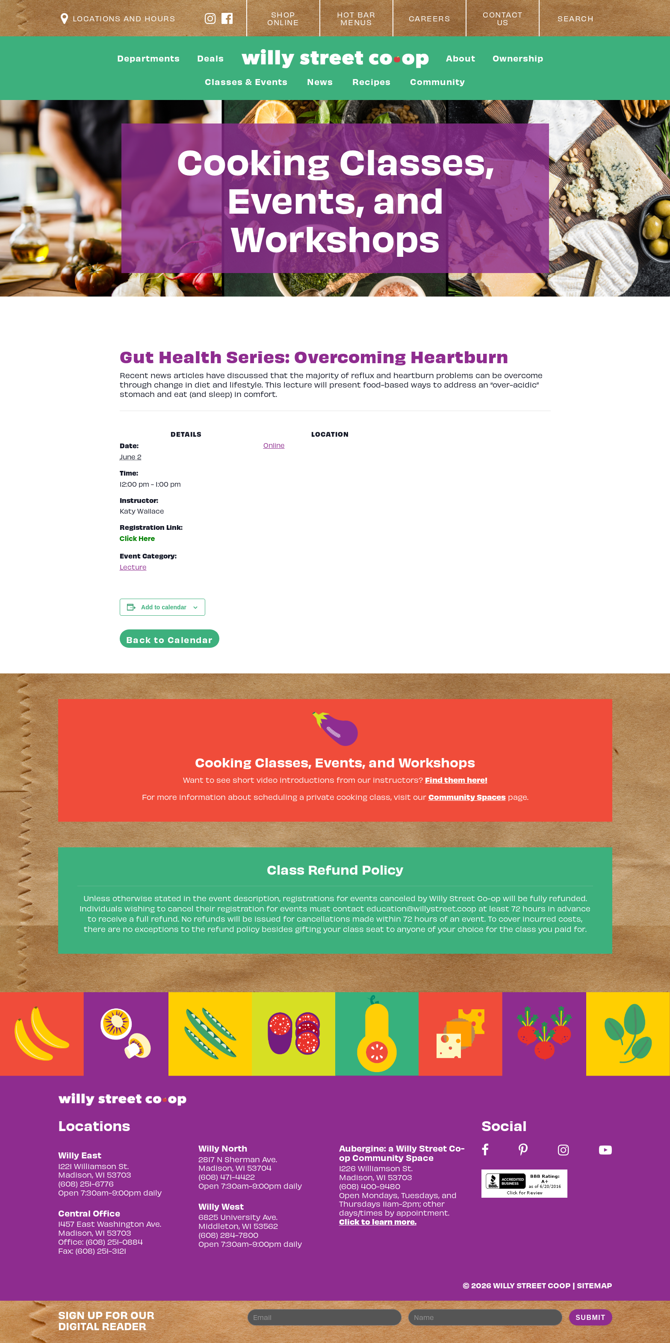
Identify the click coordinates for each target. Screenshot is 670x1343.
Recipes (371, 81)
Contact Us (503, 18)
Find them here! (456, 780)
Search (576, 18)
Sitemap (594, 1285)
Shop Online (283, 18)
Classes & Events (246, 81)
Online (274, 445)
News (320, 81)
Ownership (518, 58)
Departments (148, 58)
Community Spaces (467, 797)
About (460, 58)
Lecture (133, 567)
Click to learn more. (377, 1221)
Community (437, 81)
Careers (430, 18)
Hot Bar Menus (356, 18)
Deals (210, 58)
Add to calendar (163, 607)
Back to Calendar (169, 639)
